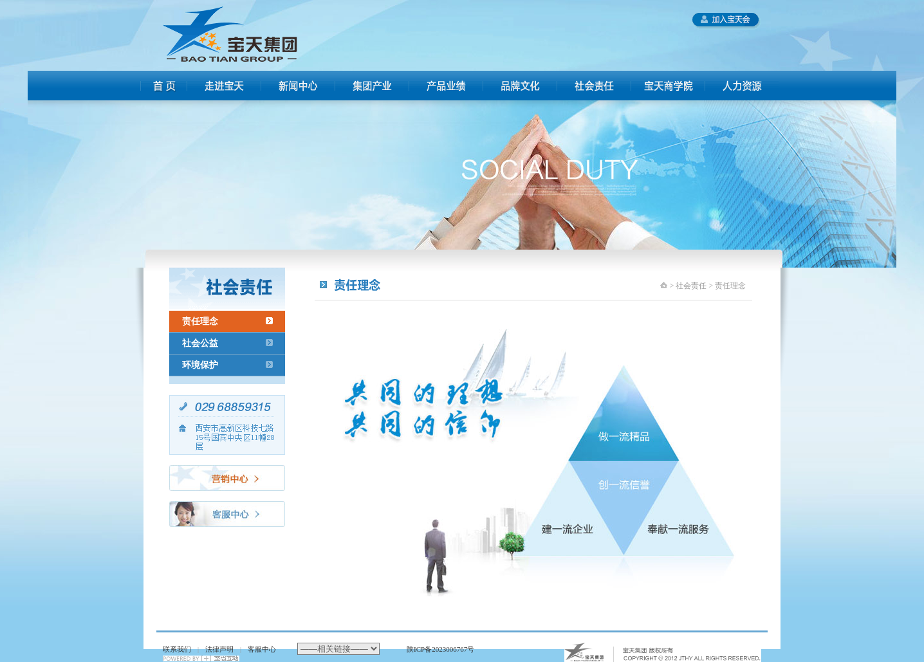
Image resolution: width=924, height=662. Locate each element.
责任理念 (200, 321)
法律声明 (219, 649)
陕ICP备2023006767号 (440, 649)
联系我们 (177, 649)
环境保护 (200, 365)
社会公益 (200, 343)
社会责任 (691, 285)
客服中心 (262, 649)
